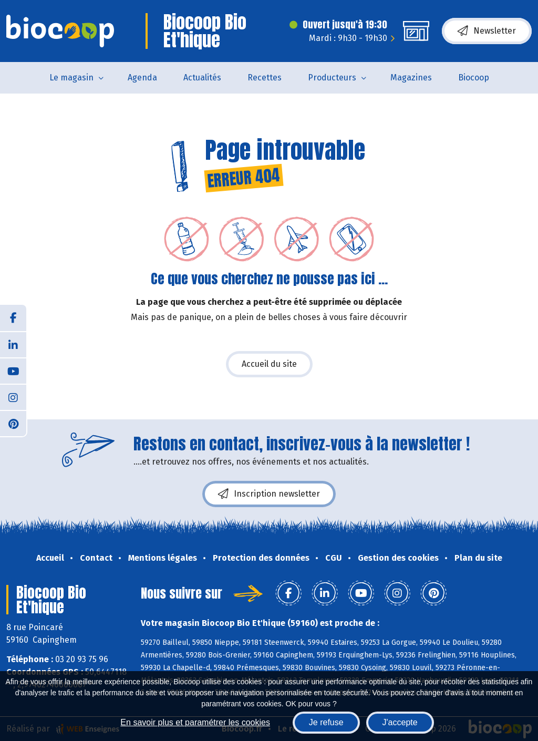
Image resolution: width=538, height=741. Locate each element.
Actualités (202, 78)
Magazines (411, 78)
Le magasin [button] (71, 78)
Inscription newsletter (269, 494)
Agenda (142, 78)
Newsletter (487, 31)
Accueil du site (269, 364)
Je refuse (326, 722)
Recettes (264, 78)
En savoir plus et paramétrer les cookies (195, 722)
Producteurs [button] (332, 78)
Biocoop (473, 78)
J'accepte (400, 722)
